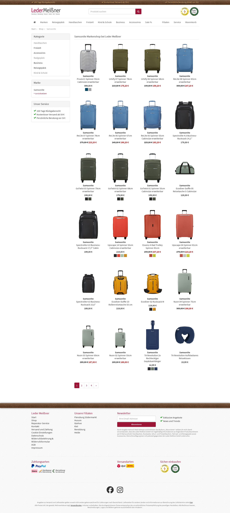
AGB (33, 444)
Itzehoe (78, 423)
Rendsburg (79, 429)
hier (191, 502)
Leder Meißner (46, 11)
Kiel (76, 426)
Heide (77, 432)
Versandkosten (76, 505)
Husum (77, 420)
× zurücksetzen (40, 93)
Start (33, 417)
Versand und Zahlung (42, 429)
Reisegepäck (40, 67)
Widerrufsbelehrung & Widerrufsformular (42, 440)
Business (38, 62)
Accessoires (39, 52)
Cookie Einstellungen (41, 432)
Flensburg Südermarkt (85, 417)
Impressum (37, 447)
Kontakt (35, 426)
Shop (34, 420)
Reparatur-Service (40, 423)
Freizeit (37, 47)
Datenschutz (37, 435)
